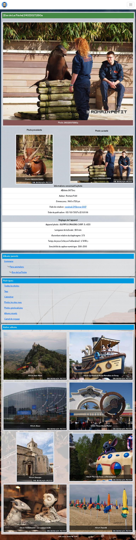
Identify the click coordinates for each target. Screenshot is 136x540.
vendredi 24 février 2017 (75, 207)
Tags (6, 291)
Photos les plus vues (13, 302)
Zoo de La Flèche (19, 272)
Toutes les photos (11, 286)
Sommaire (8, 261)
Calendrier (8, 297)
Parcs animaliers (17, 267)
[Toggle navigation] (131, 4)
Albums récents (10, 313)
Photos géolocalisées (13, 308)
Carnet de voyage (12, 319)
